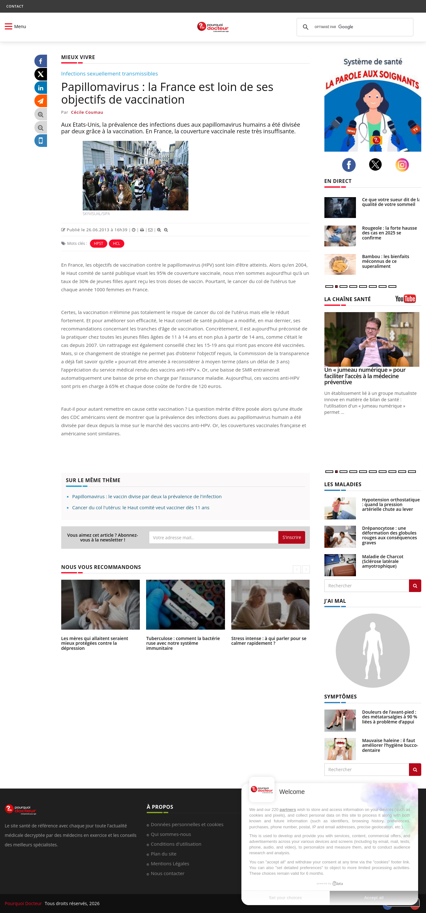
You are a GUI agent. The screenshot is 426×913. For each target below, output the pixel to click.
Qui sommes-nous (171, 834)
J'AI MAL (335, 600)
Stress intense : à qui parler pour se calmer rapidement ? (268, 640)
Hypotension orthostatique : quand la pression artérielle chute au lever (391, 504)
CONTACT (14, 6)
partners (288, 809)
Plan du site (163, 853)
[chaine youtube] (408, 301)
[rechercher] (354, 27)
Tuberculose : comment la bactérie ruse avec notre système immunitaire (183, 643)
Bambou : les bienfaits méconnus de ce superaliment (385, 261)
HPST (98, 243)
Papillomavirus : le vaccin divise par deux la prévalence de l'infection (147, 496)
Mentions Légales (170, 863)
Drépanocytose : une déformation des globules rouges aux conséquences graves (389, 535)
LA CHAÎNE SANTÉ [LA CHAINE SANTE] (347, 299)
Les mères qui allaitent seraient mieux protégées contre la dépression (94, 643)
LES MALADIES (343, 484)
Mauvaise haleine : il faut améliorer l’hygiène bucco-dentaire (390, 745)
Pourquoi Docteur (24, 903)
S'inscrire (291, 537)
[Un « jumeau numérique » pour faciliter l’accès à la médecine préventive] (373, 339)
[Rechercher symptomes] (415, 769)
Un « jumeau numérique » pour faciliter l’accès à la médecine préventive (365, 376)
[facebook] (350, 165)
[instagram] (403, 165)
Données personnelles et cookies (187, 824)
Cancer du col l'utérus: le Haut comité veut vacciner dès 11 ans (141, 507)
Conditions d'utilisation (176, 844)
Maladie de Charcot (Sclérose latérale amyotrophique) (383, 561)
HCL (116, 243)
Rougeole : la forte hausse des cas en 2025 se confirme (389, 233)
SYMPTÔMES (340, 696)
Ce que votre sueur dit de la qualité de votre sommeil (391, 202)
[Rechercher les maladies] (415, 585)
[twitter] (377, 164)
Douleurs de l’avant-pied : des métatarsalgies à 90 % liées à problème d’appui (389, 717)
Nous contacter (168, 873)
